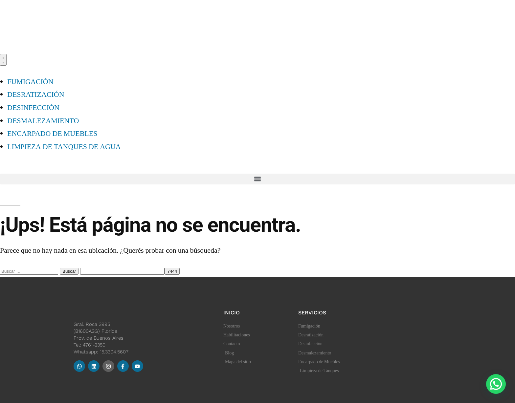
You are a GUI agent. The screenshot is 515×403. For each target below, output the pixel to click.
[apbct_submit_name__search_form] (172, 271)
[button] (257, 179)
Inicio (231, 312)
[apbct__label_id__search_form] (122, 271)
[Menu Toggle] (3, 60)
